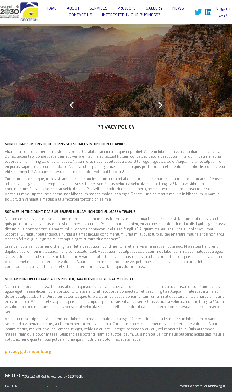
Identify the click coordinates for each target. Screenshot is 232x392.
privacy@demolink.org (28, 352)
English (223, 8)
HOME (51, 8)
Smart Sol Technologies (209, 386)
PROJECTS (127, 8)
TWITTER (11, 386)
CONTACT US (80, 15)
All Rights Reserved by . (60, 376)
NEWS (178, 8)
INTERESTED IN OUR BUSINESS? (131, 15)
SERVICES (98, 8)
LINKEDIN (51, 386)
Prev (71, 105)
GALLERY (154, 8)
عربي (223, 15)
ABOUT (73, 8)
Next (160, 105)
